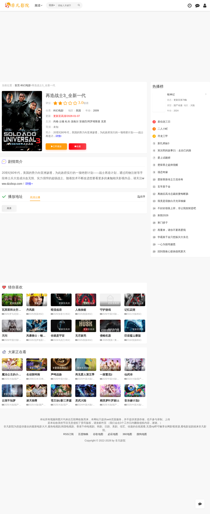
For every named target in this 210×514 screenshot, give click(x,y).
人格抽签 (80, 309)
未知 (110, 178)
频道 (38, 5)
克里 (103, 121)
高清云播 (35, 197)
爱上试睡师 (161, 158)
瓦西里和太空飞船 (13, 309)
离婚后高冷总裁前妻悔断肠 (170, 194)
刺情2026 (160, 215)
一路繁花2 (106, 374)
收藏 (77, 146)
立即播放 (56, 146)
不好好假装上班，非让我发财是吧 (174, 208)
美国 (78, 110)
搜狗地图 (142, 434)
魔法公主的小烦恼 (13, 374)
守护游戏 (105, 309)
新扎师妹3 (160, 143)
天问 (4, 335)
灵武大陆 (80, 400)
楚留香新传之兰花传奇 (167, 179)
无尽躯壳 (80, 335)
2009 (96, 110)
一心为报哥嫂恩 (163, 244)
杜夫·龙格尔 (72, 121)
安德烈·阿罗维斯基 (89, 121)
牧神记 (171, 94)
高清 (9, 208)
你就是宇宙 (57, 335)
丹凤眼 (30, 309)
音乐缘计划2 (132, 400)
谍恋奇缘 (160, 172)
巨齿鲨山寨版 (132, 335)
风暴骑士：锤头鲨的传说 (41, 335)
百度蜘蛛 (83, 434)
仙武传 (128, 374)
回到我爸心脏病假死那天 (169, 251)
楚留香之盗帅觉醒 (165, 165)
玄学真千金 (161, 186)
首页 (17, 85)
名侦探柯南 (33, 374)
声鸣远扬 (56, 374)
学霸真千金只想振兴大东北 (170, 237)
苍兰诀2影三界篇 (61, 400)
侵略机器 (105, 335)
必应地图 (113, 434)
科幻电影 (26, 85)
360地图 (127, 434)
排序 (141, 196)
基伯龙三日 (161, 121)
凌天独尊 (31, 400)
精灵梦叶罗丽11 (109, 400)
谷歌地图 (98, 434)
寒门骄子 (160, 222)
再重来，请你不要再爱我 (169, 230)
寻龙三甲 (160, 136)
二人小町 (160, 129)
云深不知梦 (9, 400)
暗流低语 (56, 309)
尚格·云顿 (58, 121)
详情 (59, 136)
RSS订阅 (68, 434)
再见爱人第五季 (84, 374)
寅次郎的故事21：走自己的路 (171, 150)
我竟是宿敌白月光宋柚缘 (169, 201)
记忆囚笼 (129, 309)
